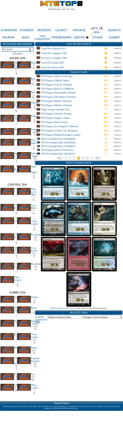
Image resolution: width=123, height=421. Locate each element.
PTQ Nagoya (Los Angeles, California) (59, 126)
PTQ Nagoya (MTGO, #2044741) (57, 150)
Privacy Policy (61, 403)
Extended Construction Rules (41, 320)
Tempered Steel (35, 130)
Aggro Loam (17, 154)
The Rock (16, 206)
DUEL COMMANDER (42, 37)
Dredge (34, 297)
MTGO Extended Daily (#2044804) (58, 139)
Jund (33, 92)
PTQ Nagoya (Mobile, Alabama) (56, 105)
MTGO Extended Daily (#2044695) (58, 153)
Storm (33, 308)
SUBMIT (114, 37)
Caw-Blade (33, 206)
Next (98, 158)
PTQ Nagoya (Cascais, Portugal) (56, 84)
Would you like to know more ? (63, 308)
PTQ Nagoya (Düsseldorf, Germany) (58, 97)
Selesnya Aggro (35, 154)
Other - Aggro (34, 169)
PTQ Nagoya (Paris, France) (54, 122)
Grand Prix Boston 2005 (52, 67)
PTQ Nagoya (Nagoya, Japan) (55, 118)
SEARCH (114, 30)
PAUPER (8, 37)
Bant (33, 79)
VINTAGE (79, 30)
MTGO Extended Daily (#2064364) (58, 142)
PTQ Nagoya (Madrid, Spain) (55, 80)
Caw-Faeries (34, 249)
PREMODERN (61, 37)
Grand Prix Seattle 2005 (52, 62)
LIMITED (79, 37)
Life (16, 385)
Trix (33, 374)
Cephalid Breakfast (35, 359)
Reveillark (36, 264)
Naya (16, 92)
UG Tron (16, 236)
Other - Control (17, 278)
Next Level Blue (33, 192)
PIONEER (26, 30)
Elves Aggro (34, 141)
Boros (17, 129)
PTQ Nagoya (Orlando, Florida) (56, 113)
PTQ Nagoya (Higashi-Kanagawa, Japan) (60, 135)
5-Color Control (34, 221)
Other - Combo (34, 386)
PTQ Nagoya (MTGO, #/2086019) (57, 88)
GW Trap (16, 104)
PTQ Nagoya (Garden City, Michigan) (59, 130)
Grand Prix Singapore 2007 (54, 53)
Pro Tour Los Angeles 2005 (54, 58)
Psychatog (36, 234)
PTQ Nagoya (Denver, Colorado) (56, 76)
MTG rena (97, 30)
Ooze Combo (34, 335)
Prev (60, 158)
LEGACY (61, 30)
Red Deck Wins (16, 65)
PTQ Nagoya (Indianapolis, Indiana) (58, 92)
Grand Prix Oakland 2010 (53, 48)
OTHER (97, 37)
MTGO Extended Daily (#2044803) (58, 146)
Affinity (34, 102)
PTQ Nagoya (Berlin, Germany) (56, 101)
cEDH (25, 37)
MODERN (44, 30)
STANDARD (9, 30)
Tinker (34, 348)
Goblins (34, 116)
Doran (34, 62)
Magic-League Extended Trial (55, 109)
